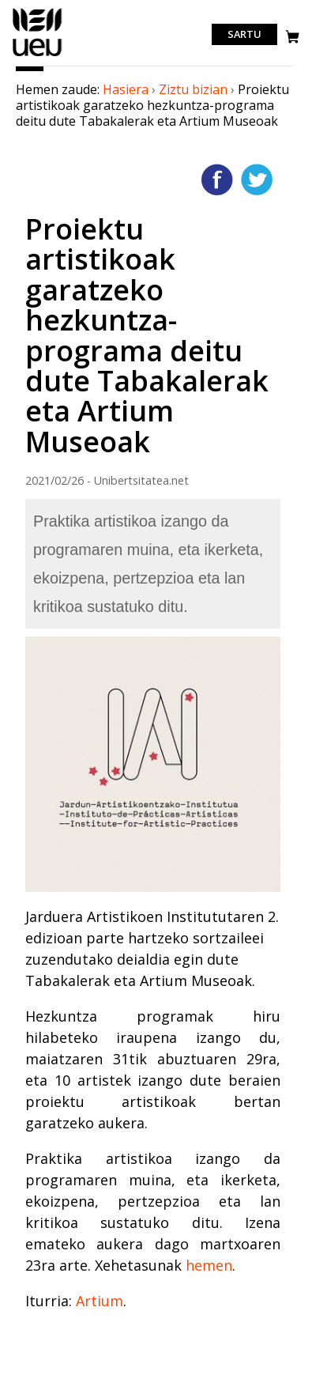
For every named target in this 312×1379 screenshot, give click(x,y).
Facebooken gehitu (217, 179)
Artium (99, 1300)
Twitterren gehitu (257, 179)
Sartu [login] (244, 35)
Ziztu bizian (193, 89)
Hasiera (125, 89)
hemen (209, 1265)
